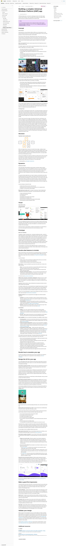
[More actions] (46, 6)
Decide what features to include (58, 13)
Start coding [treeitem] (4, 18)
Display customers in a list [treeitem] (6, 21)
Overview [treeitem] (3, 12)
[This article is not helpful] (61, 20)
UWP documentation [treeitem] (4, 9)
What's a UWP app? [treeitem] (5, 13)
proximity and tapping (25, 321)
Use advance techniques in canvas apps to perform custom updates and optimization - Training (32, 530)
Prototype (55, 12)
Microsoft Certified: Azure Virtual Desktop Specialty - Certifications (28, 534)
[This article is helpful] (60, 20)
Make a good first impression (57, 16)
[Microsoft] (1, 1)
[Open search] (62, 1)
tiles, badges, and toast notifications (33, 303)
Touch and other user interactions (31, 292)
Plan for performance (38, 432)
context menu (24, 453)
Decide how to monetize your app (58, 14)
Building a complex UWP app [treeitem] (7, 27)
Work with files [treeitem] (5, 24)
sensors (46, 329)
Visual (55, 11)
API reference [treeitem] (3, 33)
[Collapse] (12, 5)
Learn (19, 6)
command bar (25, 447)
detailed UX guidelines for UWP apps (26, 521)
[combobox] (6, 7)
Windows (23, 6)
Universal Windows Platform (29, 6)
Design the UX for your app (57, 15)
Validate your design (56, 17)
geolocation (40, 333)
